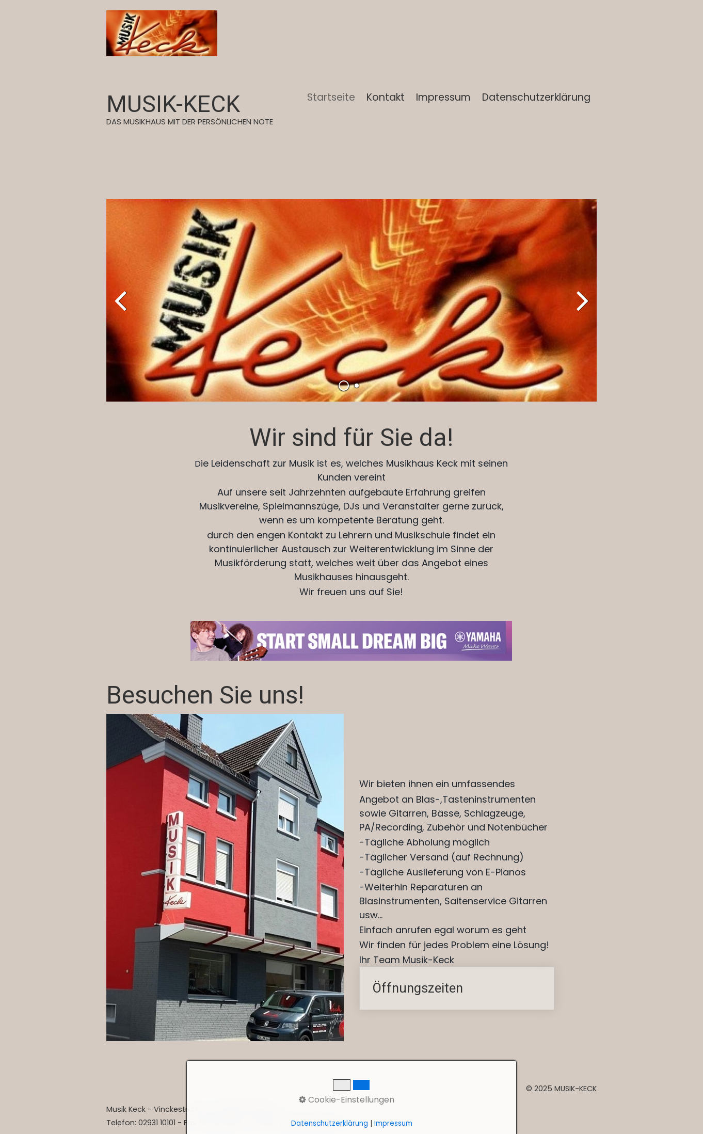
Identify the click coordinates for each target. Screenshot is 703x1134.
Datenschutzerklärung (536, 97)
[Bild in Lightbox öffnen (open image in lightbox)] (351, 641)
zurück (122, 308)
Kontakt (385, 97)
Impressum (443, 97)
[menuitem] (331, 97)
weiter (581, 308)
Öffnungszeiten (457, 988)
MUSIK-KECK (173, 104)
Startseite (331, 97)
